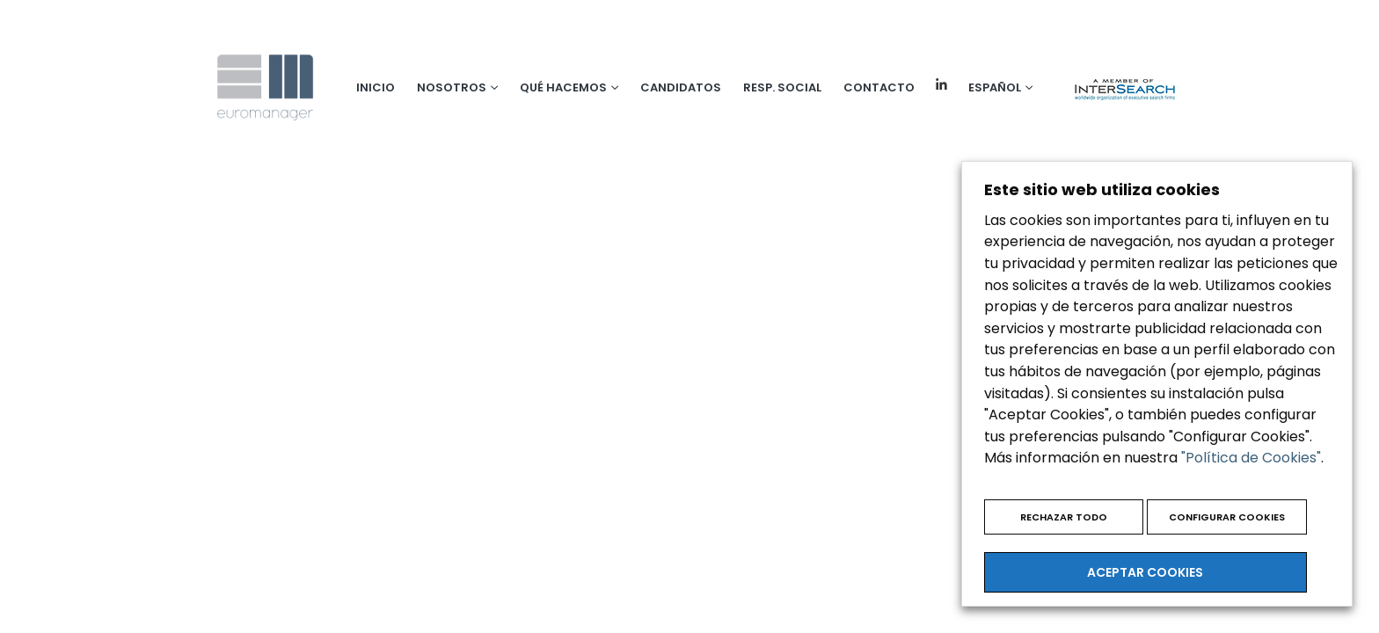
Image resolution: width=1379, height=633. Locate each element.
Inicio (375, 87)
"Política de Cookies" (1251, 457)
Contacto (879, 87)
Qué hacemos (563, 87)
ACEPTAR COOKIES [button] (1145, 572)
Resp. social (782, 87)
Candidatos (680, 87)
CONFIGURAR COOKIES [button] (1227, 517)
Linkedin (941, 84)
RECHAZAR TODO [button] (1063, 517)
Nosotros (451, 87)
